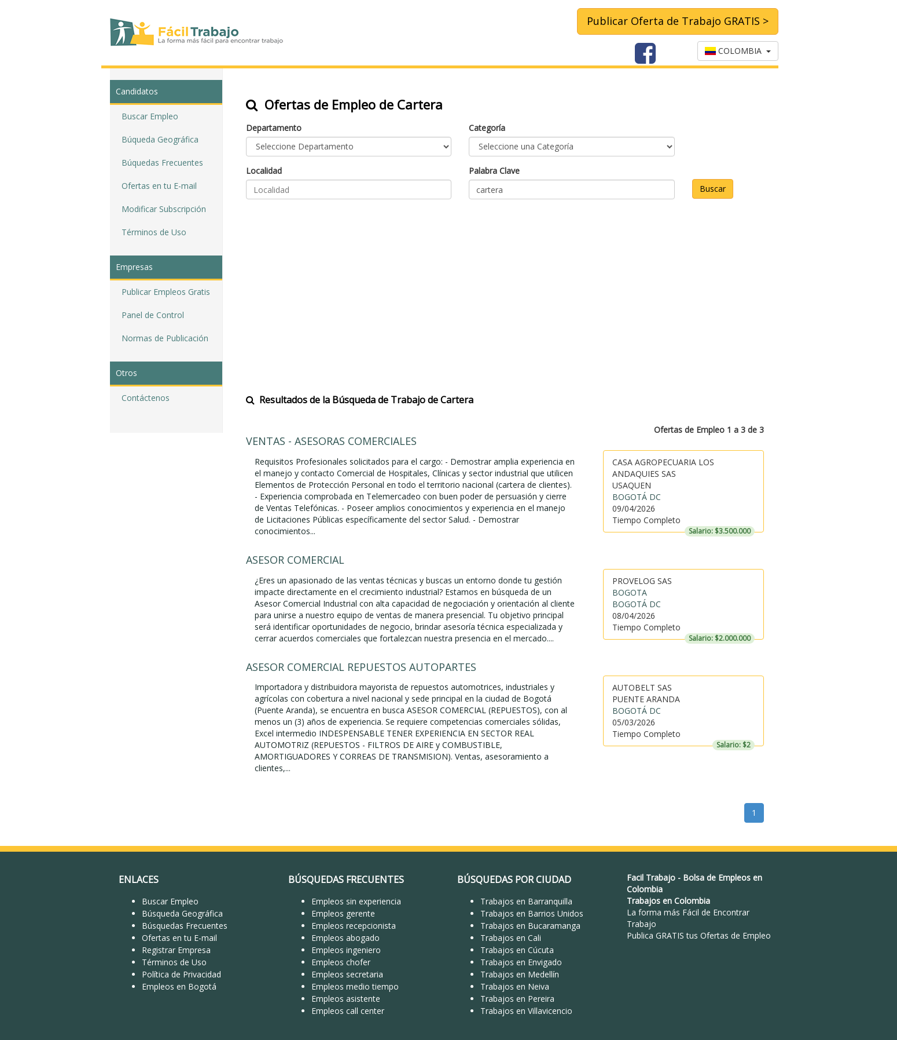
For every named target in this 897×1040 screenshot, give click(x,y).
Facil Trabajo (651, 877)
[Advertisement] (505, 289)
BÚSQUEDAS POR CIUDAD (514, 879)
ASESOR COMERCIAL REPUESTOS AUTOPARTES (361, 667)
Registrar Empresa (176, 949)
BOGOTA (629, 592)
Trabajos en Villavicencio (526, 1010)
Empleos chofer (340, 962)
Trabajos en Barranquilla (526, 901)
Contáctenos (146, 397)
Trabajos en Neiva (514, 986)
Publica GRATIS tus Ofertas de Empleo (699, 935)
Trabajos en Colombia (668, 900)
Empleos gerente (343, 913)
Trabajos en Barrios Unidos (531, 913)
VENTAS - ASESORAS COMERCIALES (331, 441)
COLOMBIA (738, 50)
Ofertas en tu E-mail (159, 185)
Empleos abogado (345, 937)
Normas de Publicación (165, 338)
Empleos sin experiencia (356, 901)
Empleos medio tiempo (355, 986)
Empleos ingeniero (346, 949)
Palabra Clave (494, 170)
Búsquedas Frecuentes (184, 925)
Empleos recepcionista (353, 925)
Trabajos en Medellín (519, 974)
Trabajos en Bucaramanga (530, 925)
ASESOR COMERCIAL (295, 560)
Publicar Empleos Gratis (166, 291)
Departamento (274, 127)
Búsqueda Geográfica (182, 913)
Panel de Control (153, 314)
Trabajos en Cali (510, 937)
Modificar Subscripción (164, 208)
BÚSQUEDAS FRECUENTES (346, 879)
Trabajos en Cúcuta (517, 949)
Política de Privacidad (181, 974)
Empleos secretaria (347, 974)
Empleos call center (347, 1010)
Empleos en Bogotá (179, 986)
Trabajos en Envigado (521, 962)
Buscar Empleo (150, 116)
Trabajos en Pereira (517, 998)
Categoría (487, 127)
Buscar (713, 188)
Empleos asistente (345, 998)
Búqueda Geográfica (160, 139)
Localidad (264, 170)
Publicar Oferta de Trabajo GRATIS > (678, 21)
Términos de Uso (154, 232)
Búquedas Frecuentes (162, 162)
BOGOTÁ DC (636, 496)
